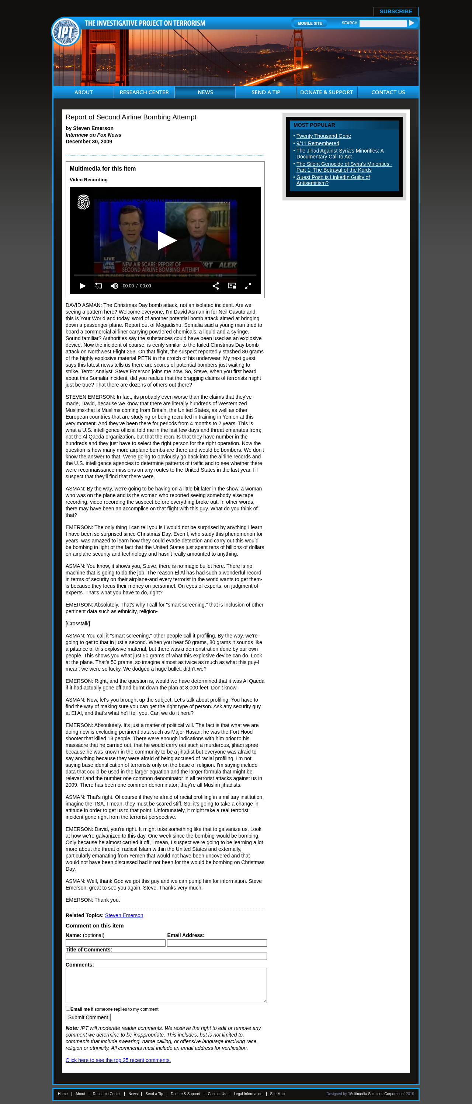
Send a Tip (154, 1094)
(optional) (85, 935)
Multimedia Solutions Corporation (376, 1094)
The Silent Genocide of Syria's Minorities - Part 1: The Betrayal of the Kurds (344, 167)
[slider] (165, 275)
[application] (165, 240)
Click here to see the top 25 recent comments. (118, 1060)
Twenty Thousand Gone (323, 136)
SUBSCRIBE (396, 11)
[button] (165, 240)
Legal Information (248, 1094)
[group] (115, 286)
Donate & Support (185, 1094)
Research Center (107, 1094)
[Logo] (83, 202)
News (133, 1094)
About (80, 1094)
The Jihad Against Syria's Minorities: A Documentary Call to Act (340, 154)
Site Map (277, 1094)
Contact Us (217, 1094)
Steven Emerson (124, 915)
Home (63, 1094)
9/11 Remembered (317, 143)
